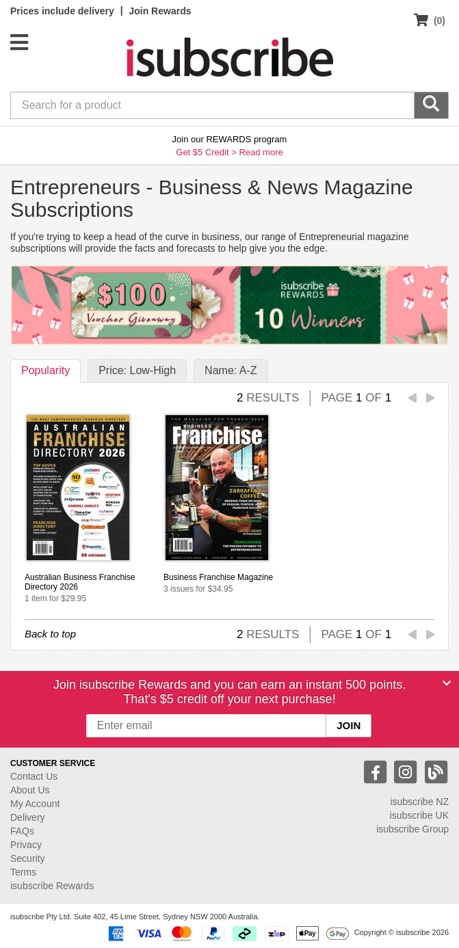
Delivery (27, 817)
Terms (23, 872)
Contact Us (33, 776)
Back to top (50, 634)
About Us (30, 790)
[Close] (446, 683)
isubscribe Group (412, 829)
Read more (261, 152)
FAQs (22, 831)
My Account (35, 803)
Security (27, 858)
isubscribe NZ (419, 801)
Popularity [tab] (45, 370)
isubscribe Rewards (52, 885)
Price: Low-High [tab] (137, 370)
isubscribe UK (419, 815)
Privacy (26, 844)
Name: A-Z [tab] (231, 370)
